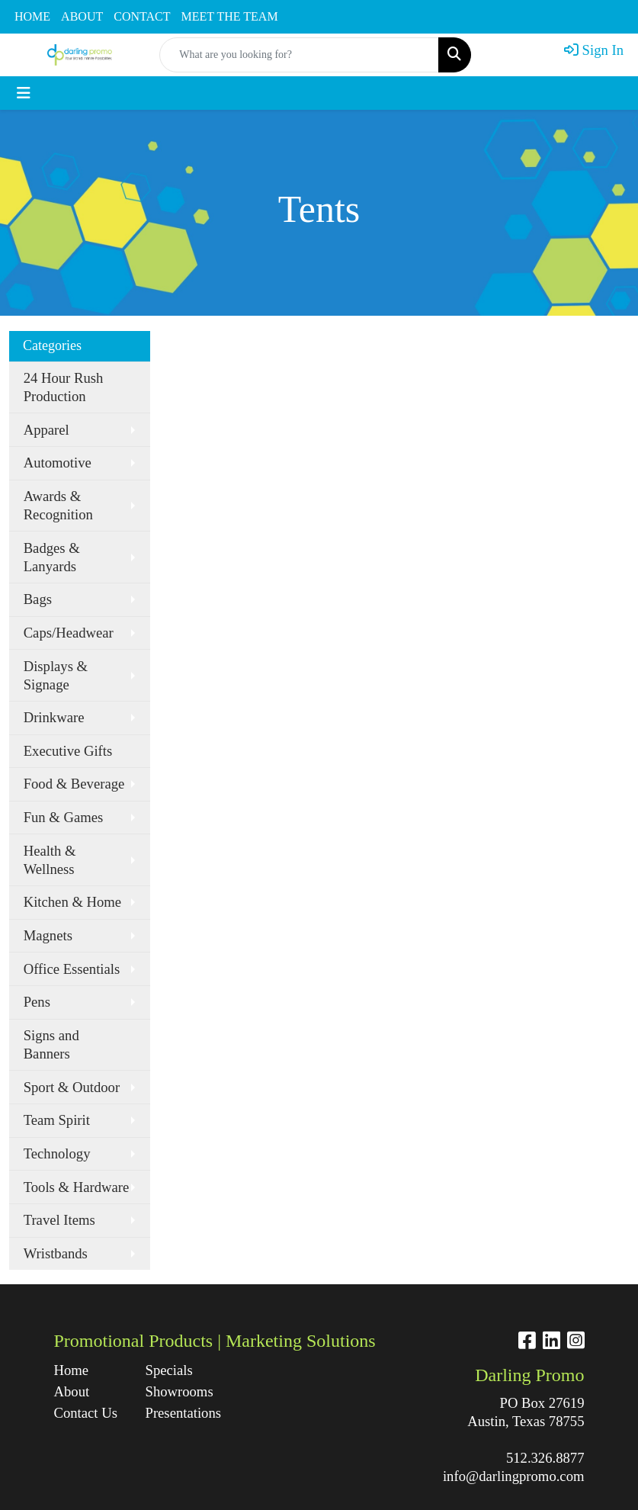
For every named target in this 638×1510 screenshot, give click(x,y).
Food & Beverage (74, 784)
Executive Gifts (68, 751)
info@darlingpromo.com (514, 1476)
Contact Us (85, 1413)
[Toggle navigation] (24, 93)
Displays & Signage (56, 675)
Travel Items (59, 1220)
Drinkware (54, 717)
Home (71, 1370)
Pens (37, 1002)
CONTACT (142, 16)
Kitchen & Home (73, 902)
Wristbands (56, 1253)
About (72, 1391)
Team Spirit (57, 1120)
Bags (38, 599)
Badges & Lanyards (52, 557)
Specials (169, 1370)
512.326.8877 (545, 1458)
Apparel (46, 430)
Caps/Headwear (69, 633)
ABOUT (82, 16)
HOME (32, 16)
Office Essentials (72, 969)
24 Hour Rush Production (64, 387)
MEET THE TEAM (229, 16)
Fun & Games (64, 817)
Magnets (48, 935)
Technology (57, 1153)
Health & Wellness (50, 860)
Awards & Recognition (58, 505)
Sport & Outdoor (72, 1087)
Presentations (182, 1413)
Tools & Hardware (77, 1187)
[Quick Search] (299, 54)
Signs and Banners (51, 1044)
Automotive (57, 463)
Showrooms (179, 1391)
